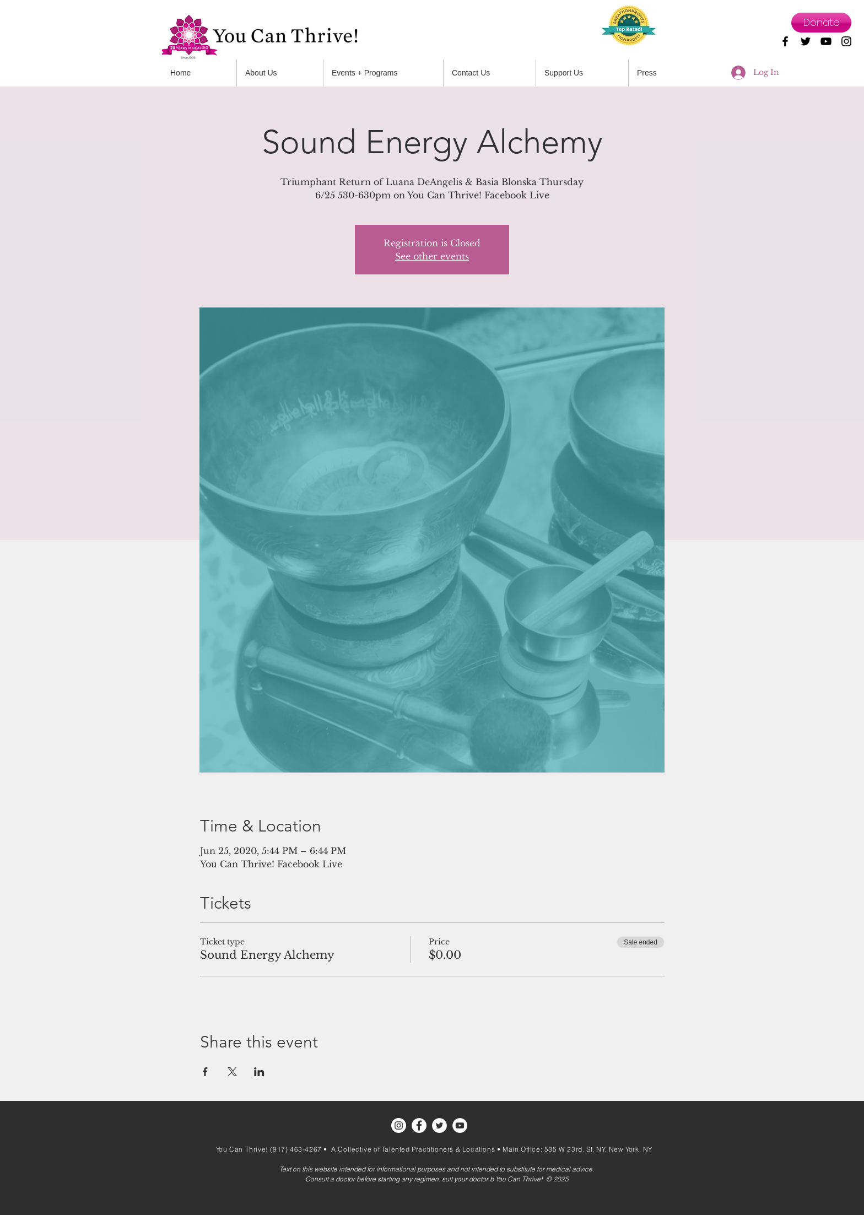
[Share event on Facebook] (205, 1071)
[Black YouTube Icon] (826, 41)
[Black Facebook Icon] (785, 41)
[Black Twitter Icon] (805, 41)
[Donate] (821, 23)
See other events (432, 256)
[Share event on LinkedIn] (259, 1071)
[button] (490, 73)
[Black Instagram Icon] (846, 41)
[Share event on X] (232, 1071)
